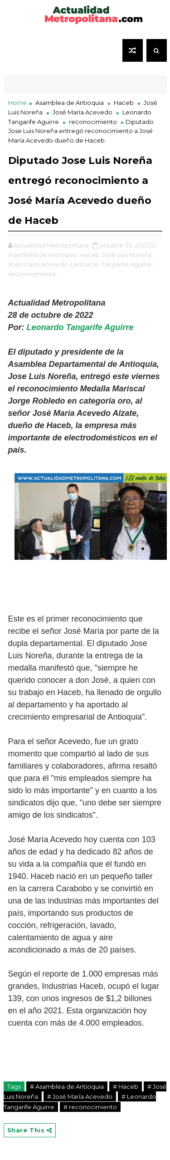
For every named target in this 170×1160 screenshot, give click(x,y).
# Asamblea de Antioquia (67, 1086)
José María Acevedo (82, 112)
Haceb (124, 102)
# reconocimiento (90, 1107)
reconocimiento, (33, 273)
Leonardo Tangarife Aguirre (80, 327)
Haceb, (90, 254)
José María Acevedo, (38, 264)
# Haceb (125, 1086)
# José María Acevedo (79, 1096)
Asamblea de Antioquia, (43, 254)
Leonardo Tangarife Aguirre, (112, 264)
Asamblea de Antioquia (69, 102)
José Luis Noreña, (127, 254)
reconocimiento (93, 121)
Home (17, 102)
